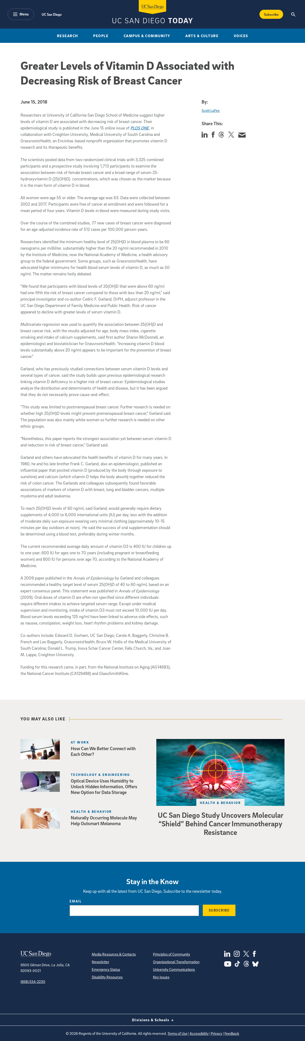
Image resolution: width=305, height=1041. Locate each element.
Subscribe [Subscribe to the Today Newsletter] (271, 14)
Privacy (216, 1033)
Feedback (231, 1033)
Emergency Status (106, 969)
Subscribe (219, 910)
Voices (241, 35)
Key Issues (161, 977)
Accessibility (199, 1033)
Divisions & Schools (152, 1020)
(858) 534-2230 (32, 981)
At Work (80, 742)
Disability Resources (107, 977)
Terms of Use (178, 1033)
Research (67, 35)
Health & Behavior (220, 803)
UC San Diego (51, 14)
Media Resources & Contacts (114, 954)
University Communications (174, 969)
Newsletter (100, 961)
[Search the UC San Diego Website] (293, 14)
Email (76, 901)
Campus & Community (147, 35)
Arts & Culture (202, 35)
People (100, 35)
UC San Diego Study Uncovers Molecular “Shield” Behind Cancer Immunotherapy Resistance (220, 823)
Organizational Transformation (176, 961)
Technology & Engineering (100, 775)
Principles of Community (171, 954)
